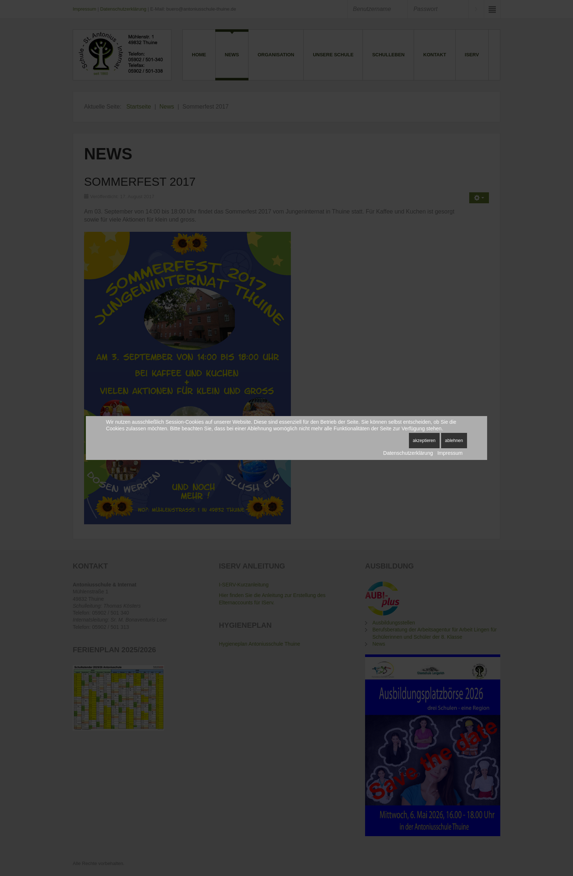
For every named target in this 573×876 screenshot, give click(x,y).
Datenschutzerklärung (408, 453)
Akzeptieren (424, 440)
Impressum (450, 453)
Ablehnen (454, 440)
